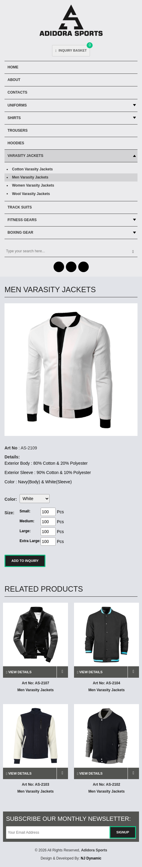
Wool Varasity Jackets (31, 194)
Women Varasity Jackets (33, 185)
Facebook (59, 267)
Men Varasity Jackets (30, 177)
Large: (25, 531)
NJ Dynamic (91, 858)
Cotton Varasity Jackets (32, 169)
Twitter (71, 267)
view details (19, 672)
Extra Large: (30, 541)
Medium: (27, 521)
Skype (83, 267)
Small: (25, 511)
